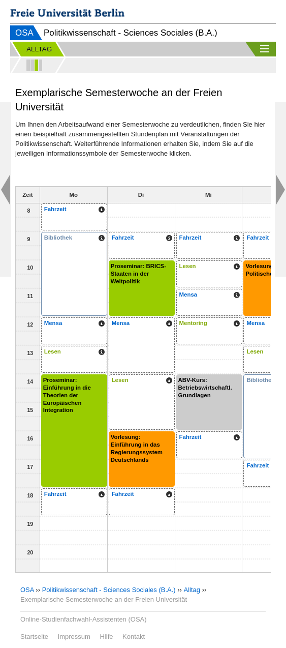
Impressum (74, 636)
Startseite (34, 636)
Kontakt (133, 636)
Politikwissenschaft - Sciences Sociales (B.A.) (109, 590)
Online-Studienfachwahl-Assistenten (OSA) (83, 619)
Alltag (192, 590)
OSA (24, 33)
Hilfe (106, 636)
